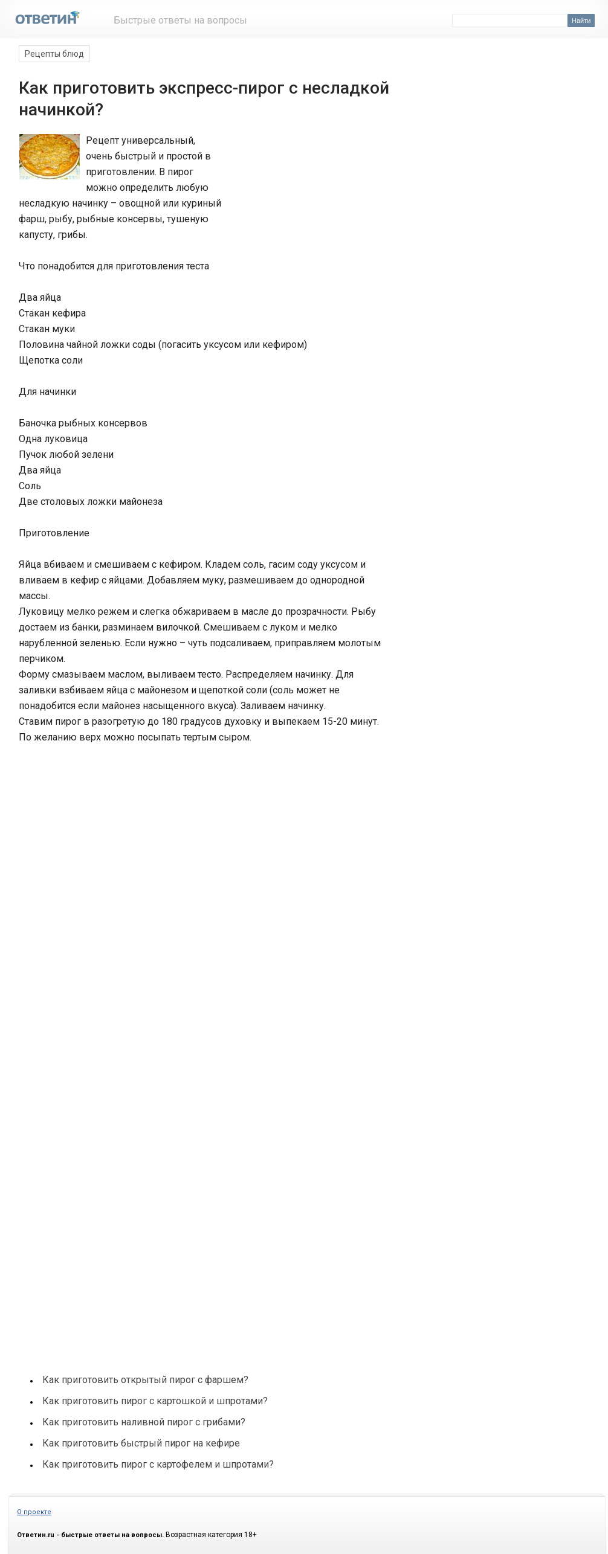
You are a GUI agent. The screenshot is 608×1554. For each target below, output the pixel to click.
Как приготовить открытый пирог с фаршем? (145, 1379)
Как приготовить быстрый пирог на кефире (141, 1443)
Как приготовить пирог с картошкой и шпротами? (155, 1401)
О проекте (34, 1512)
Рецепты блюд (54, 54)
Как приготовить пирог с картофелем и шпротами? (158, 1464)
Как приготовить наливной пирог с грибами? (143, 1422)
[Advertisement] (302, 177)
